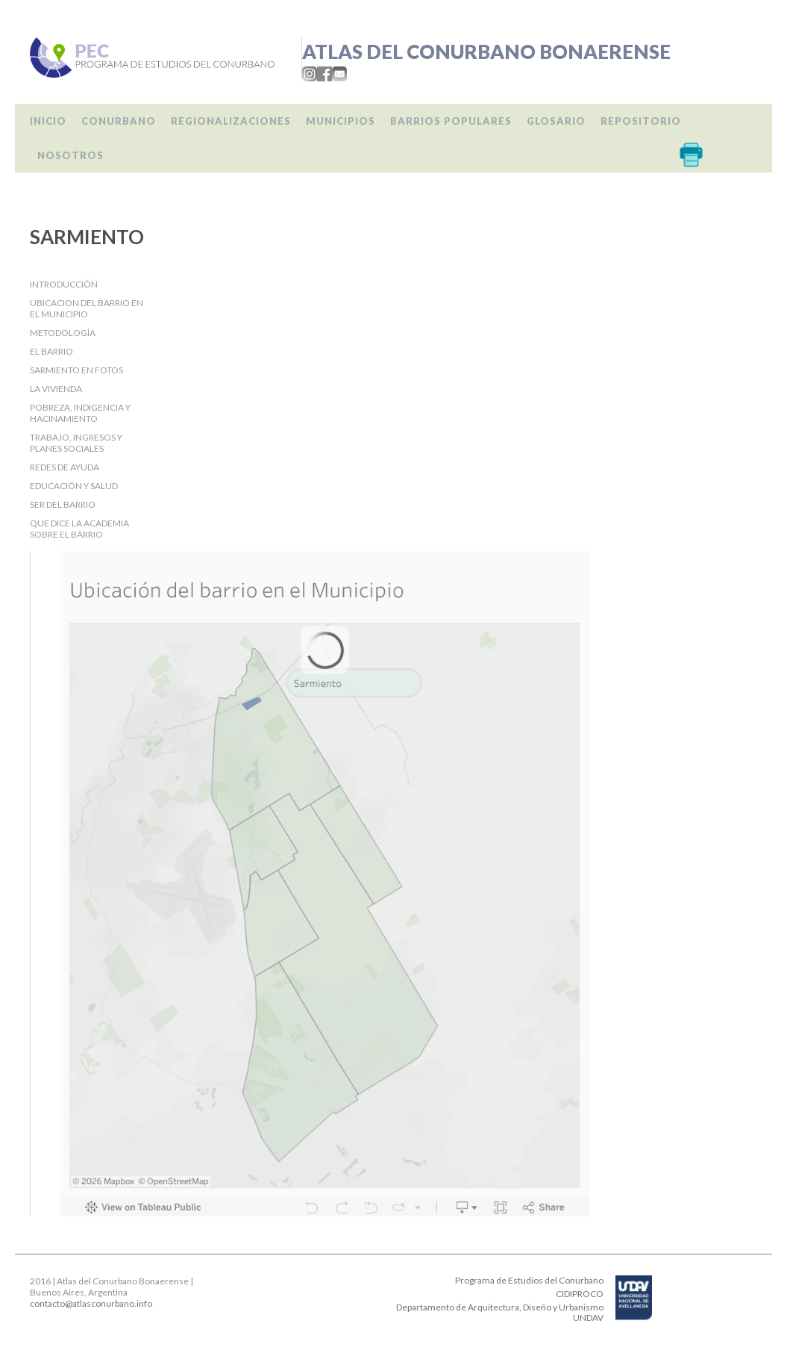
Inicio (48, 121)
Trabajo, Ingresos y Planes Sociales (76, 443)
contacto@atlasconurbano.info (91, 1303)
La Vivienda (56, 388)
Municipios (340, 121)
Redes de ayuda (64, 467)
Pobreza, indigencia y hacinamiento (80, 413)
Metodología (62, 332)
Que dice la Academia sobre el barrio (79, 528)
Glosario (556, 121)
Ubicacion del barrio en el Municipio (86, 308)
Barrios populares (451, 121)
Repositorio (641, 121)
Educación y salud (74, 485)
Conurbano (118, 121)
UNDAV (588, 1317)
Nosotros (70, 155)
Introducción (64, 284)
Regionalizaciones (231, 121)
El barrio (51, 351)
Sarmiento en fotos (76, 370)
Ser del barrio (62, 504)
